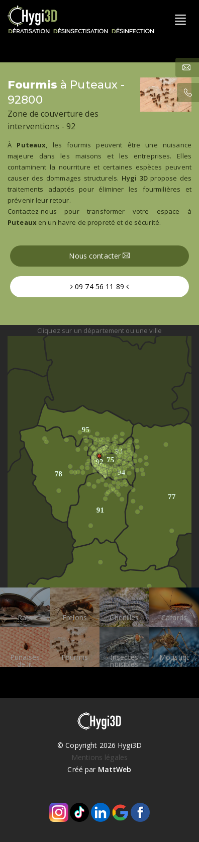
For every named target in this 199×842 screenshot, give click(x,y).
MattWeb (115, 769)
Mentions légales (99, 757)
